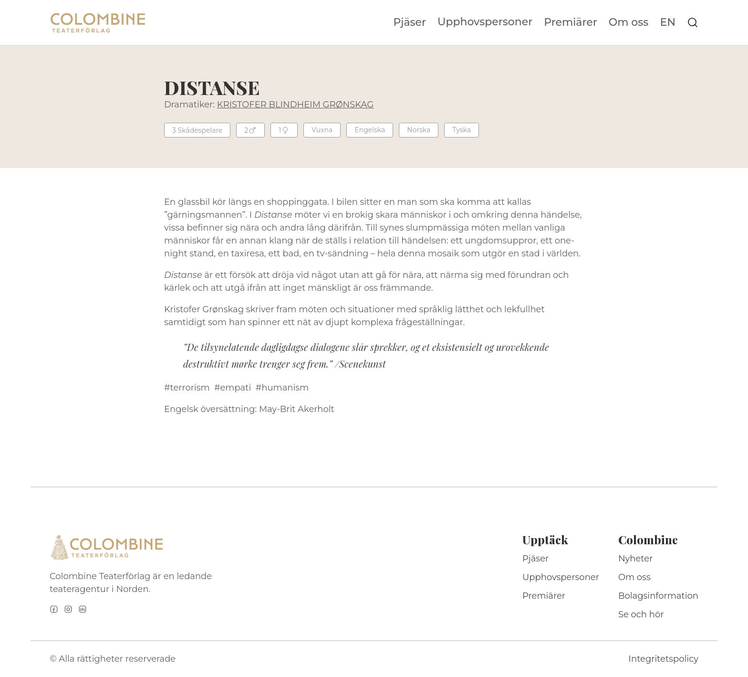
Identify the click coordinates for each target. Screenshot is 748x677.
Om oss (629, 22)
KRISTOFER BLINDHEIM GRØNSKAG (295, 104)
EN (667, 22)
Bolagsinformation (658, 596)
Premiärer (570, 22)
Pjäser (410, 22)
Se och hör (641, 614)
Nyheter (635, 558)
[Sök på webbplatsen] (692, 22)
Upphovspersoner (484, 21)
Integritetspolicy (663, 659)
